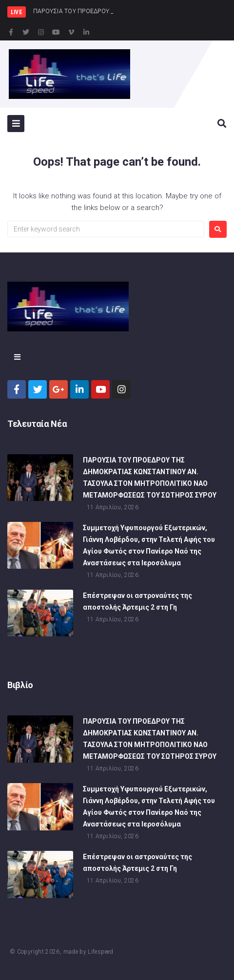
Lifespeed (100, 951)
